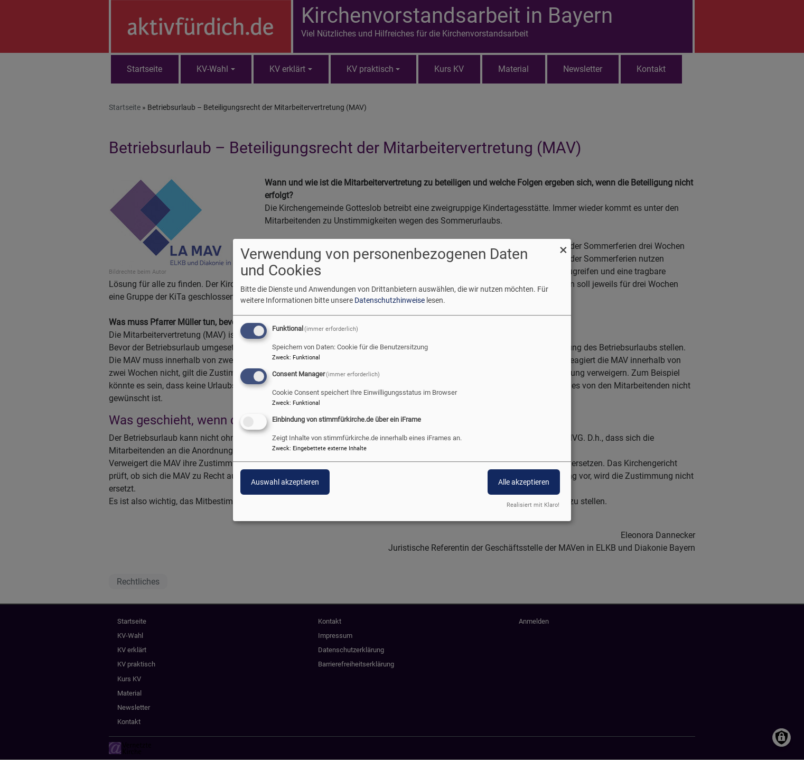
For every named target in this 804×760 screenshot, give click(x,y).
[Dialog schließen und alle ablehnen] (563, 245)
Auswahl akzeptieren (285, 482)
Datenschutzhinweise (389, 300)
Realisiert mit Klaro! (533, 505)
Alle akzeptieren (523, 482)
